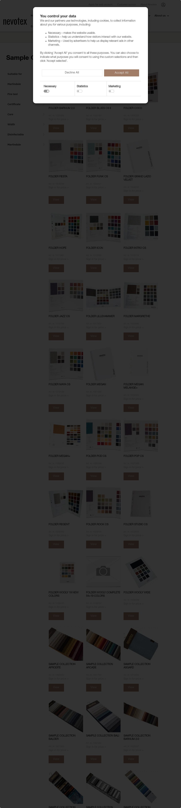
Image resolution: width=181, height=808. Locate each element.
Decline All (72, 72)
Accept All (122, 73)
